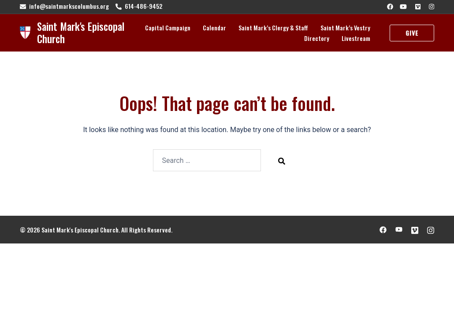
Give (412, 32)
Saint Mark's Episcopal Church (80, 32)
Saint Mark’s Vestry (345, 27)
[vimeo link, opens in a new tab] (417, 6)
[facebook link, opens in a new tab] (389, 6)
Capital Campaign (167, 27)
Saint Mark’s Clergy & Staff (273, 27)
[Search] (281, 161)
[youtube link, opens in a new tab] (403, 6)
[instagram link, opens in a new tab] (430, 6)
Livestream (356, 38)
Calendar (214, 27)
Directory (316, 38)
